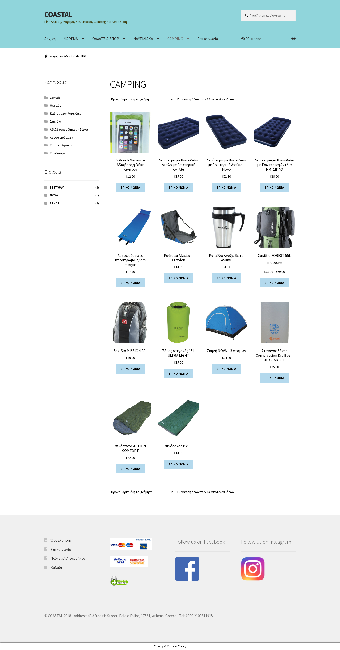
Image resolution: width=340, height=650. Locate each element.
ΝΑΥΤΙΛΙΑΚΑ (143, 38)
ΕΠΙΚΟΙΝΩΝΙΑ (130, 187)
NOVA (54, 195)
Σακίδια (55, 121)
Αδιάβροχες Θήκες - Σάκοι (69, 129)
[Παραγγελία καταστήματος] (142, 99)
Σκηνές (55, 97)
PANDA (55, 203)
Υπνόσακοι (58, 153)
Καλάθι (56, 567)
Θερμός (55, 105)
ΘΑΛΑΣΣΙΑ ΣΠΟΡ (105, 38)
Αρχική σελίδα (60, 56)
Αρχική (50, 38)
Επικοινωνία (207, 38)
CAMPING (175, 38)
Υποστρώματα (61, 145)
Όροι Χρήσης (61, 540)
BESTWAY (57, 187)
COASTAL (58, 14)
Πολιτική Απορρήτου (68, 558)
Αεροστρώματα (61, 137)
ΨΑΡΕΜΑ (71, 38)
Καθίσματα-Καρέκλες (65, 113)
